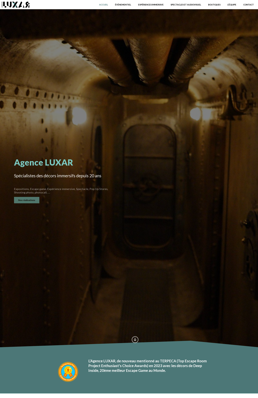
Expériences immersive (151, 4)
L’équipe (231, 4)
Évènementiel (123, 4)
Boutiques (214, 4)
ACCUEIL (103, 4)
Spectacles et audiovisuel (186, 4)
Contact (248, 4)
